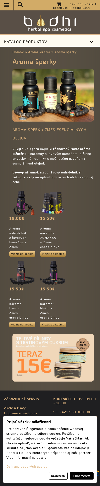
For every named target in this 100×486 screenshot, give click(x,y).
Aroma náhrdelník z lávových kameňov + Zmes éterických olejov (18, 242)
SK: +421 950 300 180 (72, 412)
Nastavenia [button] (58, 475)
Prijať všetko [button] (81, 475)
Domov (18, 52)
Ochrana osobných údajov (27, 466)
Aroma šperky (66, 52)
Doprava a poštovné (20, 413)
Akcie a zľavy (15, 408)
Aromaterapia (39, 52)
